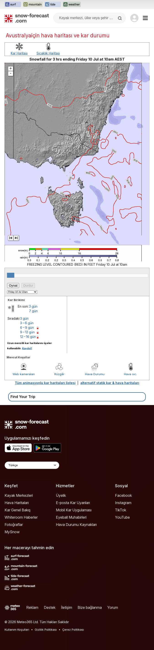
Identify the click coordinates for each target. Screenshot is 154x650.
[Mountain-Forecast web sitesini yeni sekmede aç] (33, 5)
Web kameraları (24, 374)
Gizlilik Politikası (46, 629)
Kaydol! (27, 348)
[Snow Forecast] (27, 18)
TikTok (120, 510)
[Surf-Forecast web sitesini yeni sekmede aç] (13, 5)
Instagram (123, 502)
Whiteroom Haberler (21, 517)
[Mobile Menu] (145, 18)
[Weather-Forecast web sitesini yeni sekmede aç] (72, 5)
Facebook (123, 495)
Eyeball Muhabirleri (71, 517)
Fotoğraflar (14, 524)
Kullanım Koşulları (17, 629)
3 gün (33, 306)
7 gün (33, 311)
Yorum (112, 607)
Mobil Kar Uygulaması (73, 510)
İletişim (66, 607)
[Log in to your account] (134, 18)
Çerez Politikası (73, 629)
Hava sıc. (130, 374)
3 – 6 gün (27, 323)
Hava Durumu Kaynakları (76, 524)
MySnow (12, 532)
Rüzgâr (59, 374)
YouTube (122, 517)
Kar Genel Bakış (18, 510)
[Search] (120, 18)
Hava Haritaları (17, 502)
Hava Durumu (94, 374)
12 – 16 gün (28, 337)
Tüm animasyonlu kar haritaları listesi (45, 383)
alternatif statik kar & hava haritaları (109, 383)
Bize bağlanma (90, 607)
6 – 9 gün (27, 327)
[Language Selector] (32, 465)
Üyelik (61, 495)
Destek (49, 607)
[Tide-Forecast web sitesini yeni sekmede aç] (52, 5)
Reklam (32, 607)
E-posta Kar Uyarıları (73, 502)
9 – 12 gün (27, 332)
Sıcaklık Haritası (48, 53)
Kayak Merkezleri (19, 495)
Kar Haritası (19, 53)
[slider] (10, 275)
